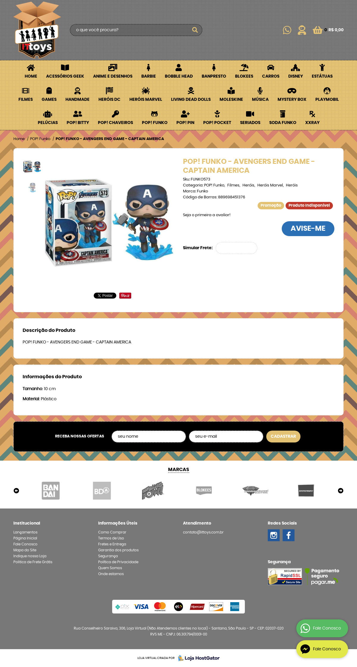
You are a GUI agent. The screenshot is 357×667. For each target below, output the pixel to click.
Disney (295, 76)
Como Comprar (112, 532)
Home (31, 76)
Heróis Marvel (145, 100)
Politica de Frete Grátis (32, 562)
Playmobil (327, 100)
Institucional (26, 523)
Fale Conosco (25, 544)
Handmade (77, 100)
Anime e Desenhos (112, 76)
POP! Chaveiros (115, 123)
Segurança (108, 556)
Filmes (25, 100)
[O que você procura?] (195, 30)
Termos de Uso (111, 538)
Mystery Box (292, 100)
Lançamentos (25, 532)
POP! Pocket (217, 123)
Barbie (148, 76)
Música (260, 100)
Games (49, 100)
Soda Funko (282, 123)
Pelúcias (48, 123)
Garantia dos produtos (118, 550)
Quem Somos (110, 568)
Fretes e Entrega (112, 544)
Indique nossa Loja (29, 556)
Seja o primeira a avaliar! (207, 215)
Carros (270, 76)
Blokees (244, 76)
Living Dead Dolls (191, 100)
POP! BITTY (78, 123)
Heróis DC (109, 100)
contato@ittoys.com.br (203, 532)
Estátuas (322, 76)
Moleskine (231, 100)
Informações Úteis (117, 523)
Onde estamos (111, 574)
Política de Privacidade (118, 562)
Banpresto (214, 76)
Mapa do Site (24, 550)
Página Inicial (25, 538)
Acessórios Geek (65, 76)
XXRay (312, 123)
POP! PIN (185, 123)
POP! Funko (154, 123)
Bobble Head (179, 76)
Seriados (250, 123)
